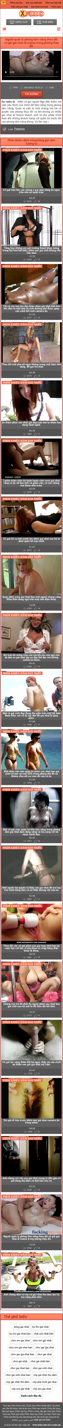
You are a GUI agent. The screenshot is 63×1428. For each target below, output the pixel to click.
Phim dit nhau (53, 1408)
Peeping (19, 128)
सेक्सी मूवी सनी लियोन (42, 1420)
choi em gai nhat (20, 1340)
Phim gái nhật (17, 1414)
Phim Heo (30, 1406)
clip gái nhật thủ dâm (17, 1382)
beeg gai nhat (21, 1326)
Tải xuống (31, 94)
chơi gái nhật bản (40, 1361)
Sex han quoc (8, 1411)
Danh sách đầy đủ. (31, 1395)
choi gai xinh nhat (42, 1368)
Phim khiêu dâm (43, 1406)
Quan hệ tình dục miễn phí (18, 1425)
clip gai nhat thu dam (45, 1375)
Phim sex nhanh (39, 1408)
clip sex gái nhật (21, 1388)
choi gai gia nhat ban (22, 1354)
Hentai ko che (24, 1408)
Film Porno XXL (18, 1406)
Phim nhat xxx (31, 1414)
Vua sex (6, 1406)
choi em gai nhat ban (20, 1347)
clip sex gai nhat (42, 1388)
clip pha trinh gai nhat (45, 1382)
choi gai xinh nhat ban (18, 1375)
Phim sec (56, 1414)
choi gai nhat (44, 1354)
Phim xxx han (44, 1414)
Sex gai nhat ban (47, 1411)
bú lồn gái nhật (40, 1326)
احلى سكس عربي (25, 1420)
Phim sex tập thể (53, 2)
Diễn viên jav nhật (19, 6)
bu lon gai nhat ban (20, 1333)
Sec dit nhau (12, 1408)
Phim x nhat (33, 1411)
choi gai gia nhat (44, 1347)
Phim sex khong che (13, 1417)
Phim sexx (56, 6)
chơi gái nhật (20, 1361)
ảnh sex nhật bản (34, 2)
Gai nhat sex (42, 1417)
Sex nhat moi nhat (39, 6)
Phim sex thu (16, 2)
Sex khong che (29, 1417)
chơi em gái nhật (42, 1340)
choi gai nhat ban (20, 1368)
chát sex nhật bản (43, 1333)
